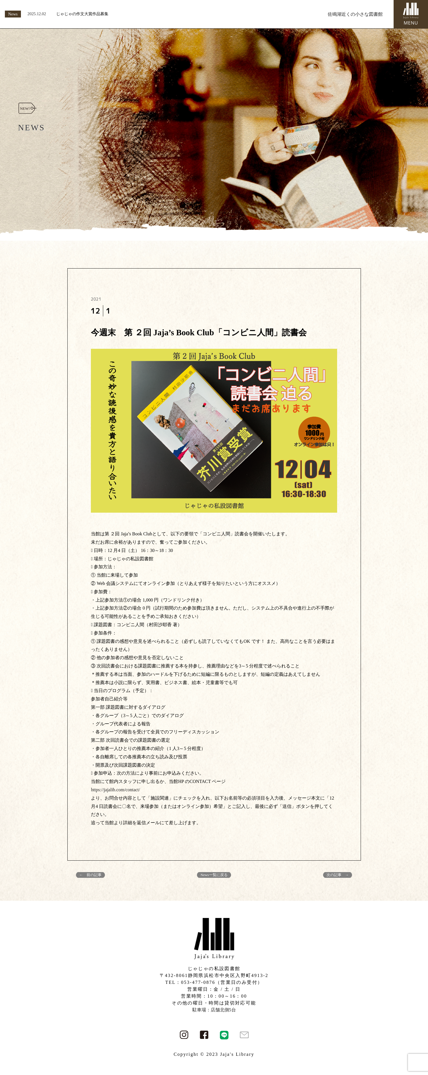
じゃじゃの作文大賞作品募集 (82, 13)
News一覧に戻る (213, 875)
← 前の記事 (90, 875)
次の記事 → (338, 875)
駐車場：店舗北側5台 (214, 1009)
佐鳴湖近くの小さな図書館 (355, 14)
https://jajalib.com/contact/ (115, 789)
